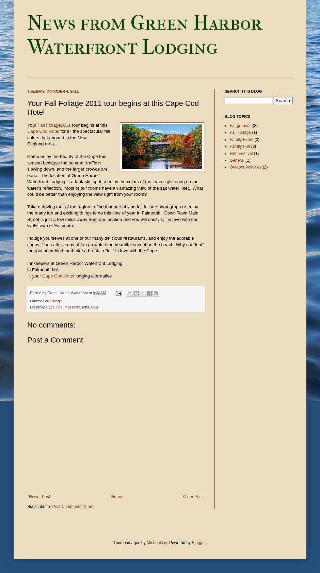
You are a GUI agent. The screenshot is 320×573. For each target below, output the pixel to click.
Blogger (199, 542)
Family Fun (240, 146)
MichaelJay (157, 542)
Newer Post (39, 496)
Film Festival (241, 153)
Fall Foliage (52, 301)
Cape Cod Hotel (43, 131)
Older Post (193, 496)
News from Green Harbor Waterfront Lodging (144, 35)
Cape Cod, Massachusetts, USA (72, 307)
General (237, 160)
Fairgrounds (241, 125)
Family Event (241, 139)
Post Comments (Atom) (73, 506)
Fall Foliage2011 (54, 125)
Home (116, 496)
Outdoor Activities (245, 167)
